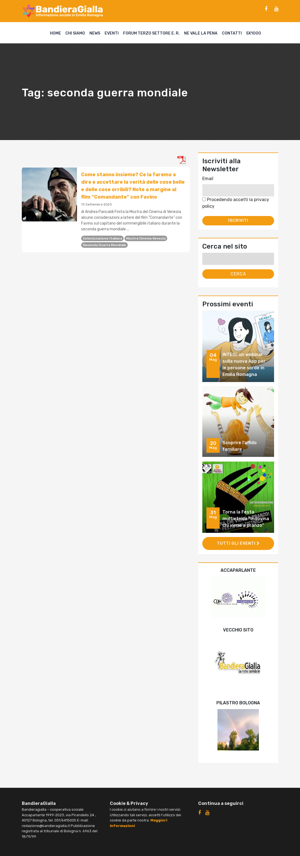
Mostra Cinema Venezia (146, 238)
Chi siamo (75, 33)
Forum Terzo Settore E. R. (151, 33)
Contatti (232, 33)
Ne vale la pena (200, 33)
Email (207, 178)
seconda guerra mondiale (104, 245)
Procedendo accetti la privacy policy (235, 203)
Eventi (112, 33)
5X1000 (253, 33)
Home (55, 33)
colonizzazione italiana (102, 238)
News (94, 33)
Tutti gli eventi (238, 543)
